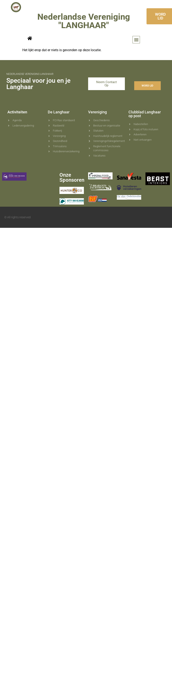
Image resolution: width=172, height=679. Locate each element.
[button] (136, 39)
